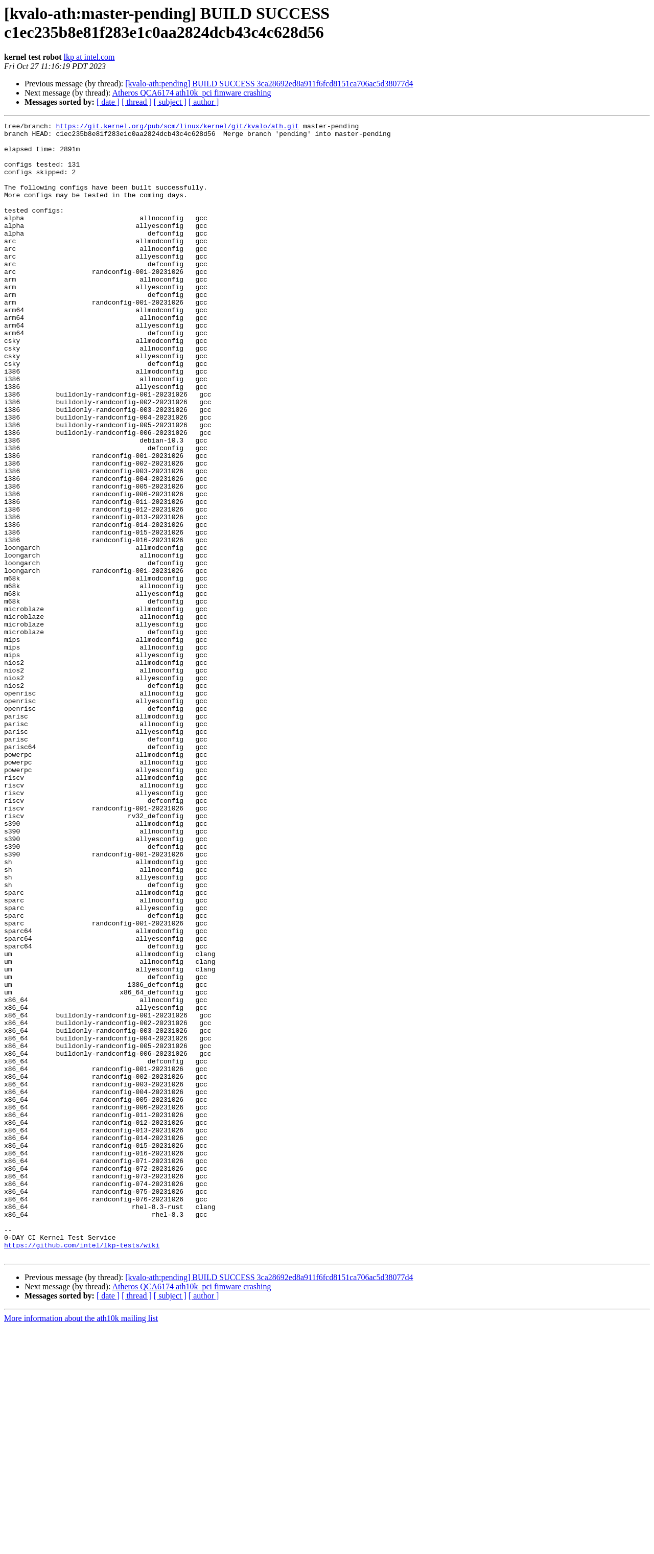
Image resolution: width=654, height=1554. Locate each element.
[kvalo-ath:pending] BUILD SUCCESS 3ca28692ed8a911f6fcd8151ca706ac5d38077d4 (269, 83)
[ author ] (204, 102)
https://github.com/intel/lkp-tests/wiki (81, 1470)
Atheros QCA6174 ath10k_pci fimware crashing (191, 92)
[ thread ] (137, 102)
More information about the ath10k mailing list (81, 1545)
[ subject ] (170, 102)
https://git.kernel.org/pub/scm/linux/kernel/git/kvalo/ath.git (177, 127)
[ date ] (108, 102)
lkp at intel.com (89, 57)
